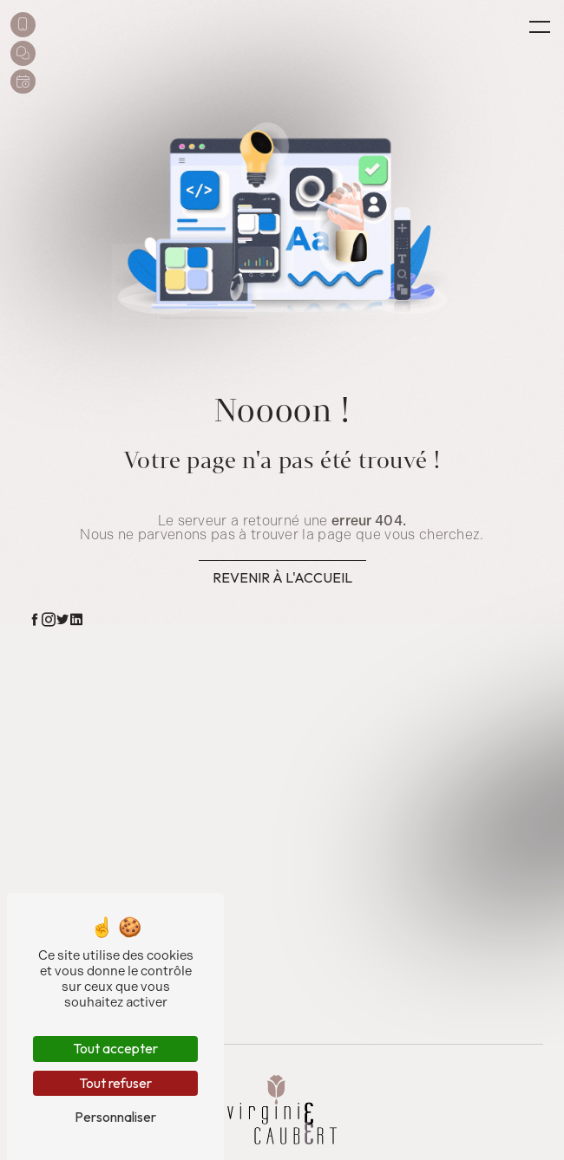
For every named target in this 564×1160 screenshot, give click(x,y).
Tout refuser (115, 1083)
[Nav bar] (539, 26)
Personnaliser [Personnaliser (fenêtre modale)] (115, 1116)
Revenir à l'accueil (282, 577)
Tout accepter (115, 1048)
